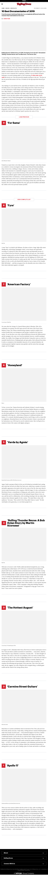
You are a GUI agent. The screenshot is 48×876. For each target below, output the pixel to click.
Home (3, 8)
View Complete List (24, 199)
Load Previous (24, 117)
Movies (7, 8)
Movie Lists (14, 8)
